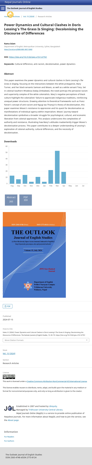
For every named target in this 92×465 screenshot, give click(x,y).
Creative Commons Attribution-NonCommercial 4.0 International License (57, 381)
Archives (16, 16)
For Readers (9, 436)
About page (13, 420)
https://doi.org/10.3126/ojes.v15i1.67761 (28, 57)
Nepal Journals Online (17, 2)
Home (6, 16)
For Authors (9, 441)
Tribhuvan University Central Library (45, 409)
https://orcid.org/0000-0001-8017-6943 (18, 49)
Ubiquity (53, 406)
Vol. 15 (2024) (28, 16)
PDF (8, 306)
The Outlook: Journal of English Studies (24, 8)
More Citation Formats (14, 340)
